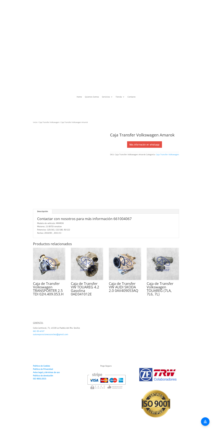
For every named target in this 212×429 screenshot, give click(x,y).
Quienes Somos (92, 97)
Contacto (131, 97)
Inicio (35, 122)
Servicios (106, 97)
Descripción (42, 211)
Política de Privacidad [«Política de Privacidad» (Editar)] (43, 369)
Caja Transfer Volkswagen (49, 122)
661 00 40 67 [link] (38, 331)
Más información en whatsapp (144, 144)
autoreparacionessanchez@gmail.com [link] (50, 334)
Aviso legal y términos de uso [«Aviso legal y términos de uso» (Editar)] (46, 372)
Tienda (119, 97)
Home (79, 97)
